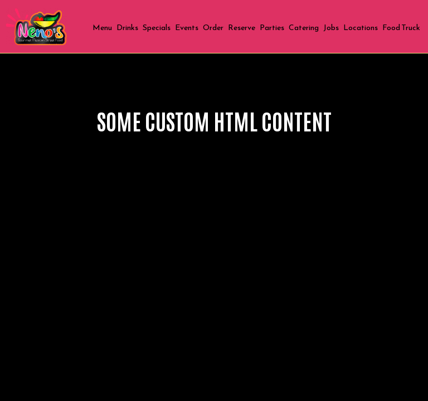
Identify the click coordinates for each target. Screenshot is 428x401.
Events (186, 27)
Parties (272, 27)
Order (213, 27)
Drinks (127, 27)
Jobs (331, 27)
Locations (360, 27)
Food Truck (401, 27)
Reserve (241, 27)
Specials (157, 27)
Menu (102, 27)
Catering (304, 27)
